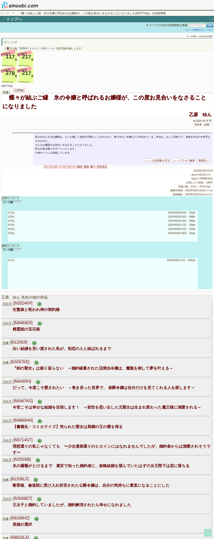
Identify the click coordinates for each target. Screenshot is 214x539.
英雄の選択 (22, 524)
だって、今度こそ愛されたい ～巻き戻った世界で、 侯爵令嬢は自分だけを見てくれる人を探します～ (104, 387)
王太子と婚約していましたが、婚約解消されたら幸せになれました (72, 505)
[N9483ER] (23, 323)
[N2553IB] (22, 459)
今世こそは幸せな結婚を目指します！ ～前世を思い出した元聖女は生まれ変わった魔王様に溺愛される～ (107, 407)
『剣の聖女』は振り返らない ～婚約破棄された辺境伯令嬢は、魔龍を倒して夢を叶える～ (93, 368)
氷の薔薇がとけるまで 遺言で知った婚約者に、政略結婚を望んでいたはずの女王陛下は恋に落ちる (101, 466)
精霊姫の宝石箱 (26, 329)
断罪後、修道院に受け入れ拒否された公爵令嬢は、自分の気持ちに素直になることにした (91, 485)
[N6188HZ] (20, 518)
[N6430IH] (22, 381)
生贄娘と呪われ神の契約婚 (36, 309)
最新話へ (203, 160)
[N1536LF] (20, 479)
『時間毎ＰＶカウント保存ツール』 (37, 48)
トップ (5, 13)
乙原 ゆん (200, 114)
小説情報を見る (158, 160)
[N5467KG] (23, 401)
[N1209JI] (19, 342)
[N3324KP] (23, 303)
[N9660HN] (23, 420)
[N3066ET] (23, 498)
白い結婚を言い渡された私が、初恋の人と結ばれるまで (62, 348)
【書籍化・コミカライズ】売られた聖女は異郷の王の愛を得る (68, 426)
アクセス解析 (184, 160)
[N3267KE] (20, 362)
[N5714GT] (23, 440)
